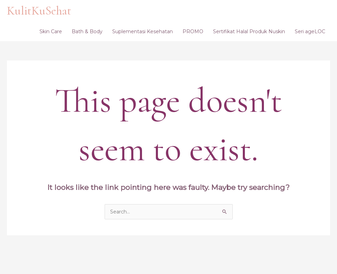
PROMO (193, 31)
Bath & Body (87, 31)
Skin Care (50, 31)
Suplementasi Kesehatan (142, 31)
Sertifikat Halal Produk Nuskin (249, 31)
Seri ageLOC (310, 31)
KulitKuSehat (39, 10)
